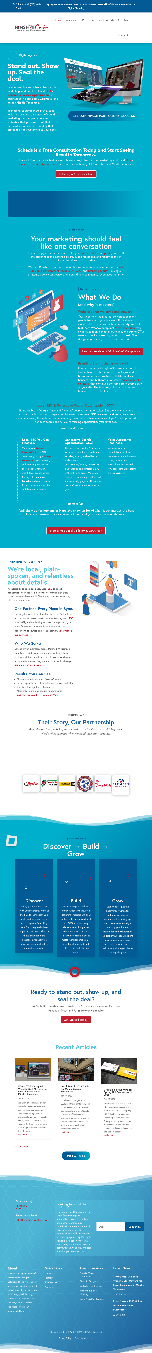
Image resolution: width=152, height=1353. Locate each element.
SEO (48, 91)
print (107, 253)
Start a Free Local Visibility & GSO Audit (76, 530)
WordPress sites (125, 328)
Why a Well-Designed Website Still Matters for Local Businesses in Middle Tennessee (32, 1085)
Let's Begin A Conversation (76, 174)
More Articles (76, 1151)
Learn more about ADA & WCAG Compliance (111, 351)
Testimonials (105, 20)
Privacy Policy (65, 1333)
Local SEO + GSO (70, 271)
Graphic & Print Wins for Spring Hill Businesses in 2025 (118, 1087)
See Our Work (50, 694)
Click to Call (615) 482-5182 (28, 6)
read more (22, 1130)
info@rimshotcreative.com (122, 4)
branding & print (98, 271)
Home (57, 20)
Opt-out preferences (84, 1333)
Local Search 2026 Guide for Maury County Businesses (75, 1084)
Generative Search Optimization (28, 95)
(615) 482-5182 (22, 1202)
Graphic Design (88, 1276)
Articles (123, 20)
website (86, 253)
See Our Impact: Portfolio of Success (104, 116)
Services (70, 20)
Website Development (91, 1281)
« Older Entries (21, 1141)
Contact (122, 35)
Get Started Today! (76, 1015)
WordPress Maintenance (92, 1294)
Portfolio (88, 20)
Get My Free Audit (27, 694)
